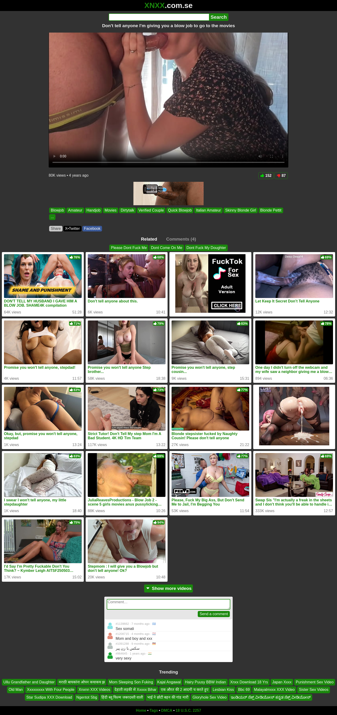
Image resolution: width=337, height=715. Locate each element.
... (52, 217)
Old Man (16, 690)
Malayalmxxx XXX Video (274, 690)
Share (56, 229)
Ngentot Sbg (86, 697)
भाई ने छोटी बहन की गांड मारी (167, 697)
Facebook (92, 229)
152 (266, 176)
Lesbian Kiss (223, 690)
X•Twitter (72, 229)
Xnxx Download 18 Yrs (249, 682)
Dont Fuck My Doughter (206, 248)
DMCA (166, 710)
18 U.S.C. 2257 (188, 710)
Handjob (94, 210)
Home (141, 710)
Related (149, 239)
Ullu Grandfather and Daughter (29, 682)
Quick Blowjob (180, 210)
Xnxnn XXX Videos (94, 690)
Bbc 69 (244, 690)
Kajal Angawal (169, 682)
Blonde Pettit (271, 210)
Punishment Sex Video (315, 682)
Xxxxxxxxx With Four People (50, 690)
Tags (154, 710)
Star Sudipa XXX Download (49, 697)
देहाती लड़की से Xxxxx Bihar (135, 690)
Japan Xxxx (282, 682)
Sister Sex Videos (313, 690)
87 (281, 176)
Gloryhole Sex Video (210, 697)
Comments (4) (181, 239)
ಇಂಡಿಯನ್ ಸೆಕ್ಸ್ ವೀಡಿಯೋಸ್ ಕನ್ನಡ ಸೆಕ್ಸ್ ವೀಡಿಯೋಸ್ (271, 697)
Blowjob (57, 210)
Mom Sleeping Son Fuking (131, 682)
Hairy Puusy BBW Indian (205, 682)
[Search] (159, 17)
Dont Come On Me (166, 248)
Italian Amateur (208, 210)
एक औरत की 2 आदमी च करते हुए (185, 690)
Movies (111, 210)
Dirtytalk (127, 210)
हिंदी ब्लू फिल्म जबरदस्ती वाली (122, 697)
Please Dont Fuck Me (129, 248)
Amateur (75, 210)
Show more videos (169, 588)
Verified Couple (151, 210)
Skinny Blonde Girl (240, 210)
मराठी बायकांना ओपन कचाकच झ (82, 682)
